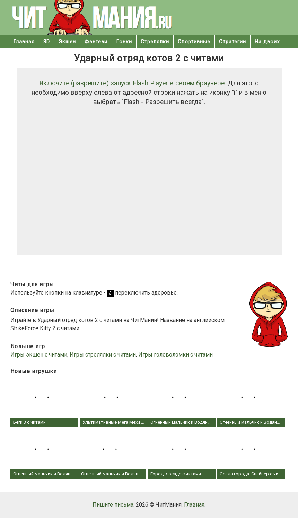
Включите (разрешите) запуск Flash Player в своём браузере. (132, 83)
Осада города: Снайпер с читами (251, 454)
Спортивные (194, 41)
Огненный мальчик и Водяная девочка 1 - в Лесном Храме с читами (112, 454)
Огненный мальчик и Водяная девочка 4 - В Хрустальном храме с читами (182, 402)
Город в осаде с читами (182, 454)
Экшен (67, 41)
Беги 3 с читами (44, 402)
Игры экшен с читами (38, 354)
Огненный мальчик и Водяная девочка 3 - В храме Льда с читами (251, 402)
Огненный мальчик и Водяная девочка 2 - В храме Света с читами (44, 454)
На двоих (267, 41)
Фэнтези (96, 41)
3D (46, 41)
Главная (24, 41)
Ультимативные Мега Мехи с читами (114, 402)
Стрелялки (155, 41)
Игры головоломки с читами (175, 354)
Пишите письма (113, 504)
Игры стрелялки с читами (103, 354)
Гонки (124, 41)
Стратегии (232, 41)
